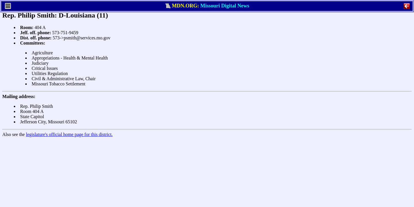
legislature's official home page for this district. (69, 134)
